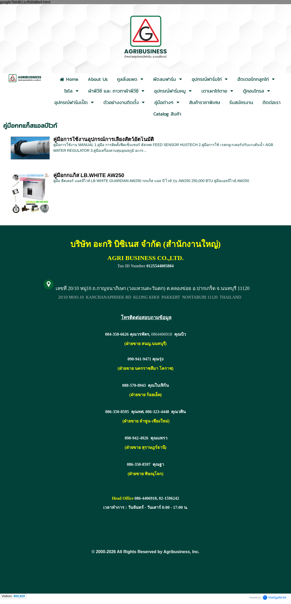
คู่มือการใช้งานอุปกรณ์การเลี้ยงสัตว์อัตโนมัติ (103, 139)
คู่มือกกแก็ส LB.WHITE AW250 (88, 175)
